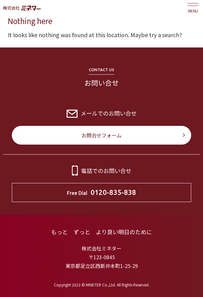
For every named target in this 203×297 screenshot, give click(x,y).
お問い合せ (101, 82)
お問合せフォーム (101, 135)
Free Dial (101, 192)
